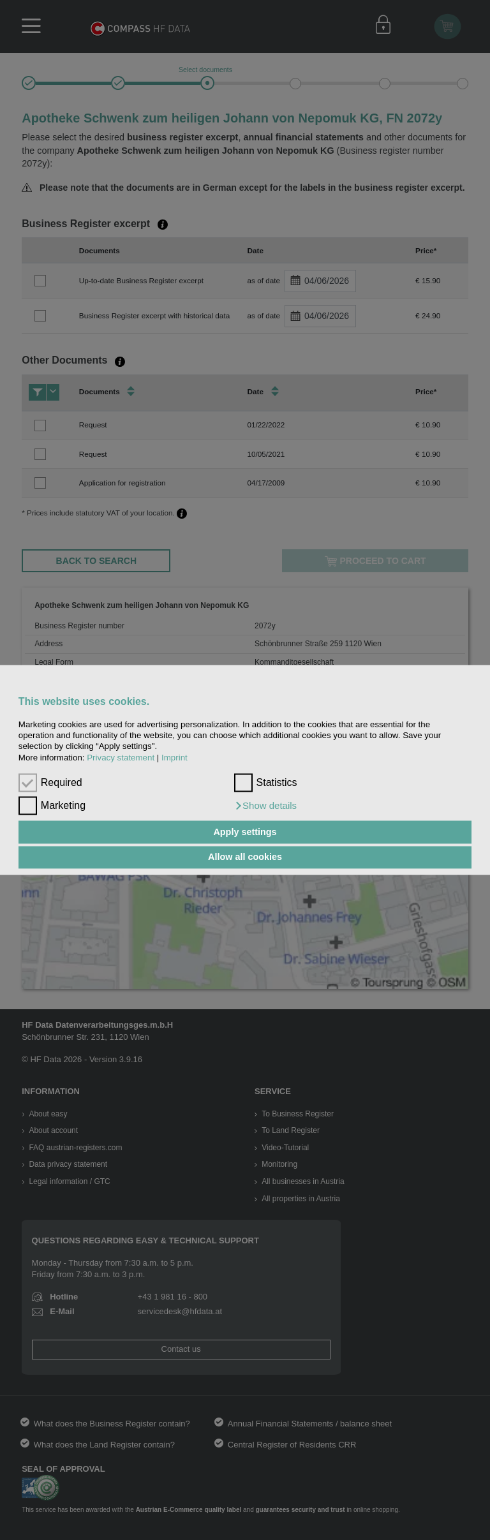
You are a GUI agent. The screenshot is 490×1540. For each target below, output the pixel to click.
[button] (265, 806)
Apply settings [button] (244, 832)
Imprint (174, 757)
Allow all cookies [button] (245, 857)
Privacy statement (120, 757)
